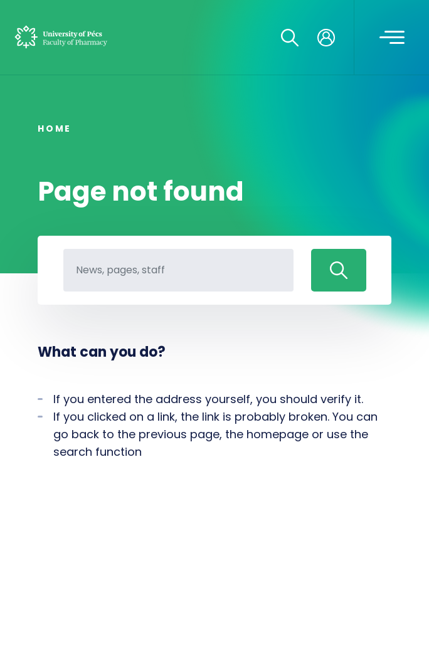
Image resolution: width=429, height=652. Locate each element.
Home (55, 128)
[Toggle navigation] (392, 37)
